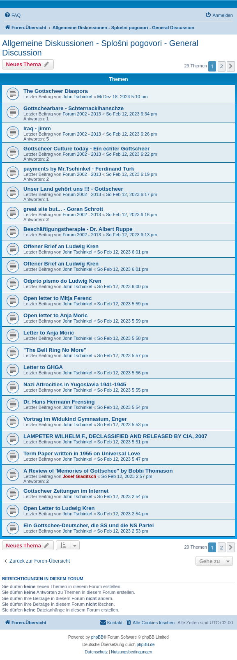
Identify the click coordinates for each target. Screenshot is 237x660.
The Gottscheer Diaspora (55, 91)
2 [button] (221, 66)
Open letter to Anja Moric (55, 315)
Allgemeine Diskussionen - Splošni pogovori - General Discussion (100, 48)
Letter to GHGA (43, 367)
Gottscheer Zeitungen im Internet (65, 491)
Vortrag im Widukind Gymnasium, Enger (75, 419)
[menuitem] (12, 15)
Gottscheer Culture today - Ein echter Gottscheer (86, 148)
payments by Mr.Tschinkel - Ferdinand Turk (78, 169)
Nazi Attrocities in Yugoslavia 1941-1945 (74, 384)
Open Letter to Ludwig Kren (59, 508)
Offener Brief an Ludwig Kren (61, 246)
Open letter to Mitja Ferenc (57, 298)
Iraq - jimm (37, 128)
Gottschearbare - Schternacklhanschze (73, 108)
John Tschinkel (77, 96)
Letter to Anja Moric (48, 333)
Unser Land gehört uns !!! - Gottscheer (73, 189)
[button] (231, 66)
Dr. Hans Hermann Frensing (59, 402)
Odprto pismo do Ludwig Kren (62, 281)
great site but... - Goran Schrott (63, 209)
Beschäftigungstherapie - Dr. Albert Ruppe (78, 229)
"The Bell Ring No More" (54, 350)
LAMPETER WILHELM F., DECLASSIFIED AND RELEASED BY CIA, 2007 (115, 436)
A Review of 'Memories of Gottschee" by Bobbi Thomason (98, 471)
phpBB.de (146, 644)
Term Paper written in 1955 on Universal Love (81, 453)
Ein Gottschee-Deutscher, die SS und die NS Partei (88, 525)
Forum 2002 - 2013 (81, 113)
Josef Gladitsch (79, 476)
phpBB (97, 637)
